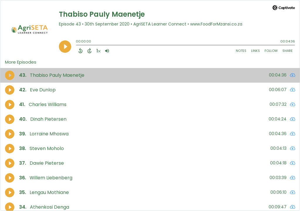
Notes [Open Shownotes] (241, 50)
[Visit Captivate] (283, 8)
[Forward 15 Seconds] (89, 50)
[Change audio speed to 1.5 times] (98, 50)
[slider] (77, 46)
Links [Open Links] (255, 50)
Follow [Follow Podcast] (271, 50)
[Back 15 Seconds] (80, 50)
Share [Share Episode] (287, 50)
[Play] (65, 46)
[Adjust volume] (107, 50)
